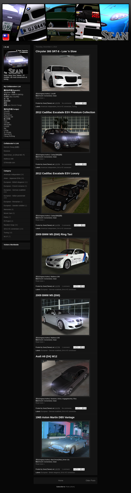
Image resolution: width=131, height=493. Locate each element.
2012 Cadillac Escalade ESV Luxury (57, 173)
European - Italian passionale (14, 196)
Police (6, 217)
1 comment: (66, 286)
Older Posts (90, 481)
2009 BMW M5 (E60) (48, 295)
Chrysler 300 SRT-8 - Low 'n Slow (56, 51)
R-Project (7, 221)
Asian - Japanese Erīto (12, 178)
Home (60, 481)
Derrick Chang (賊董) (11, 147)
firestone (7, 151)
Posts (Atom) (70, 487)
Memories (7, 209)
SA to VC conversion (64, 106)
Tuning (74, 106)
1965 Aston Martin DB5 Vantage (55, 417)
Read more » (40, 98)
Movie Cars (8, 213)
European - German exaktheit (51, 289)
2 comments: (66, 225)
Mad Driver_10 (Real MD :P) (14, 155)
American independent (48, 106)
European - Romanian (12, 202)
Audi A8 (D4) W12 (46, 356)
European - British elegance (50, 472)
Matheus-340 (8, 159)
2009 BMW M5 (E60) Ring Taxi (54, 234)
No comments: (67, 103)
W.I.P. (6, 236)
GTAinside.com (9, 163)
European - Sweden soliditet (14, 206)
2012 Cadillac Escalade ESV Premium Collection (65, 112)
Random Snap (9, 225)
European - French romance (14, 186)
